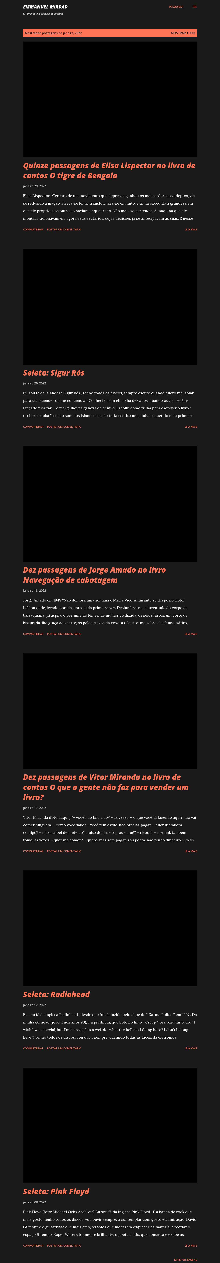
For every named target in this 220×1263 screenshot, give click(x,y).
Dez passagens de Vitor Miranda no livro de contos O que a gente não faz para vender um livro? (106, 787)
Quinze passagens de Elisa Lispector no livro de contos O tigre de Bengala (109, 170)
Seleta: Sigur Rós (54, 372)
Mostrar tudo (183, 33)
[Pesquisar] (176, 7)
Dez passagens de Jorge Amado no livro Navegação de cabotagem (94, 574)
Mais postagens (185, 1259)
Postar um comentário (64, 229)
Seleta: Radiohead (56, 994)
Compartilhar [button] (33, 229)
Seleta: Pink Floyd (56, 1191)
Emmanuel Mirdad (45, 7)
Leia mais (191, 229)
